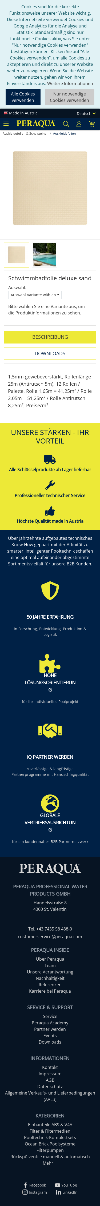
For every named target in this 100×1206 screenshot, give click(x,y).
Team (50, 965)
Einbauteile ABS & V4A (50, 1125)
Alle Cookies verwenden (23, 97)
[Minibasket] (92, 124)
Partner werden (50, 1029)
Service (50, 1016)
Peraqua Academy (50, 1023)
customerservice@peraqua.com (50, 937)
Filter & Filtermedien (50, 1131)
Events (50, 1036)
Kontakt (50, 1067)
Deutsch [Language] (86, 113)
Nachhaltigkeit (50, 978)
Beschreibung (50, 337)
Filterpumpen (50, 1150)
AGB (50, 1080)
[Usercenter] (79, 124)
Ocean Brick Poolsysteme (50, 1144)
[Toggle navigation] (5, 124)
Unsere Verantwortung (50, 972)
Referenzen (50, 985)
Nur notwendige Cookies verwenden (69, 97)
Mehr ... (50, 1163)
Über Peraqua (50, 959)
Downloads (50, 353)
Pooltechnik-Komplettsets (50, 1137)
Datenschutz (50, 1086)
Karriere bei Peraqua (50, 991)
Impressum (50, 1074)
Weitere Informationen (70, 83)
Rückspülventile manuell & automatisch (50, 1157)
